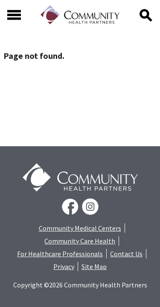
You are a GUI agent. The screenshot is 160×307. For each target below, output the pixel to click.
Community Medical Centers (80, 228)
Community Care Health (79, 241)
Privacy (63, 266)
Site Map (94, 266)
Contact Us (126, 253)
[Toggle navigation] (14, 15)
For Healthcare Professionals (60, 253)
